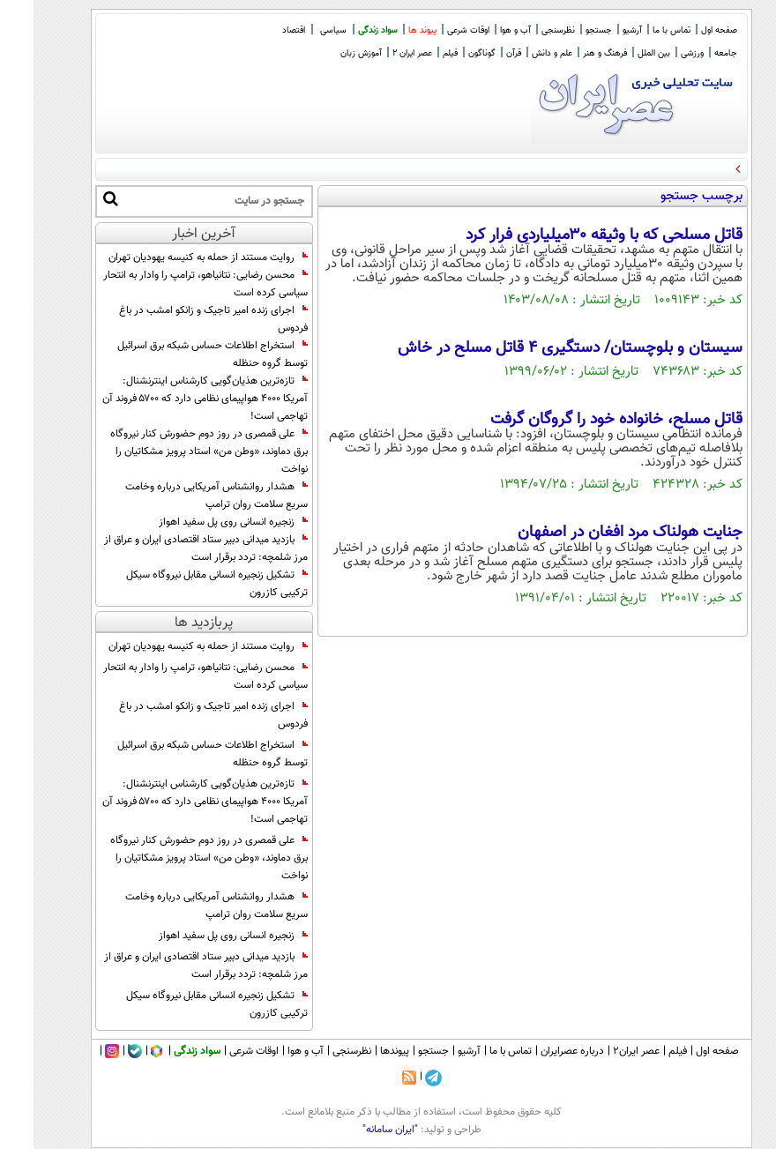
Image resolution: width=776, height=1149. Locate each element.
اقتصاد (260, 30)
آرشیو (598, 30)
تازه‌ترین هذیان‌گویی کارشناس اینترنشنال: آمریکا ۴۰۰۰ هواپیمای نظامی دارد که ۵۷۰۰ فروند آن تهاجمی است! (171, 398)
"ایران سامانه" (356, 1130)
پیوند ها (389, 30)
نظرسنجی (524, 30)
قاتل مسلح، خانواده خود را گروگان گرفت (583, 419)
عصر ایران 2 (379, 53)
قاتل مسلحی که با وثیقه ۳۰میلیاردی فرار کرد (570, 235)
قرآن (480, 53)
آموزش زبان (327, 53)
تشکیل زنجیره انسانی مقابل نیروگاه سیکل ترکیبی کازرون (183, 584)
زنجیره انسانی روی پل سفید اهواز (199, 522)
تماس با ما (638, 30)
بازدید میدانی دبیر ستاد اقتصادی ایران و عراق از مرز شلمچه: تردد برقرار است (172, 548)
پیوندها (361, 1051)
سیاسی (300, 30)
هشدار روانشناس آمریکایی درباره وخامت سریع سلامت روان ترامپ (183, 495)
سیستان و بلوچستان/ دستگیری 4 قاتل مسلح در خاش (536, 348)
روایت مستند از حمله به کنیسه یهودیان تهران (174, 257)
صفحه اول (686, 30)
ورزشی (658, 53)
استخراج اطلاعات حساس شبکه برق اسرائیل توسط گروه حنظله (179, 354)
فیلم (416, 53)
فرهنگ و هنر (571, 53)
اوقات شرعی (435, 30)
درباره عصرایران (539, 1051)
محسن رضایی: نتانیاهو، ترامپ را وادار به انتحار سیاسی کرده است (172, 284)
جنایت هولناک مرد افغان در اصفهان (596, 532)
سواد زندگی (344, 30)
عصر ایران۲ (602, 1051)
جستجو (565, 30)
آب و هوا (481, 30)
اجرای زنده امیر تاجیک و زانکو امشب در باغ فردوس (180, 319)
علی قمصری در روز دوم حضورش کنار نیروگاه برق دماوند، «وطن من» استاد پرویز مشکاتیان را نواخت (175, 451)
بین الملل (620, 53)
